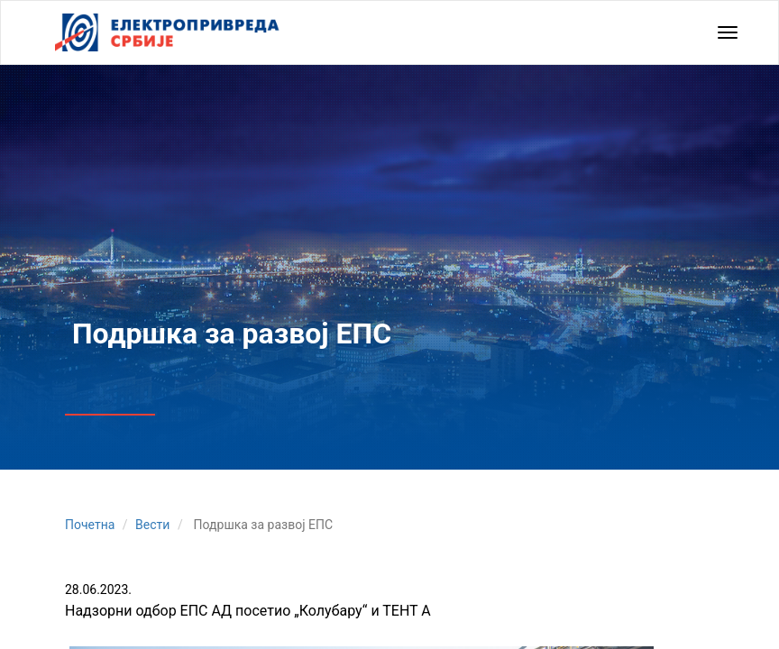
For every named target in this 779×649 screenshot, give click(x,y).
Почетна (90, 524)
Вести (152, 524)
